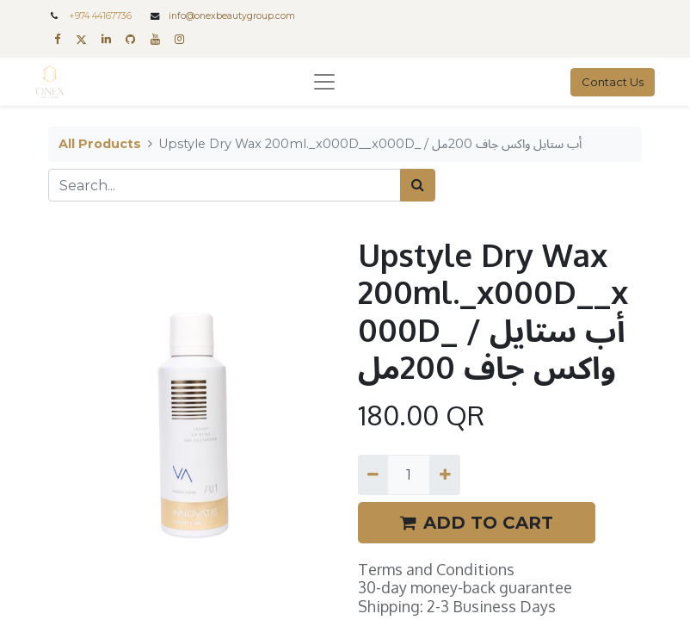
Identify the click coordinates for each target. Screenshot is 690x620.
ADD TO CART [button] (476, 522)
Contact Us (613, 82)
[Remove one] (373, 474)
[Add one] (444, 474)
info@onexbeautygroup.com (232, 16)
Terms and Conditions (436, 569)
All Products (100, 144)
